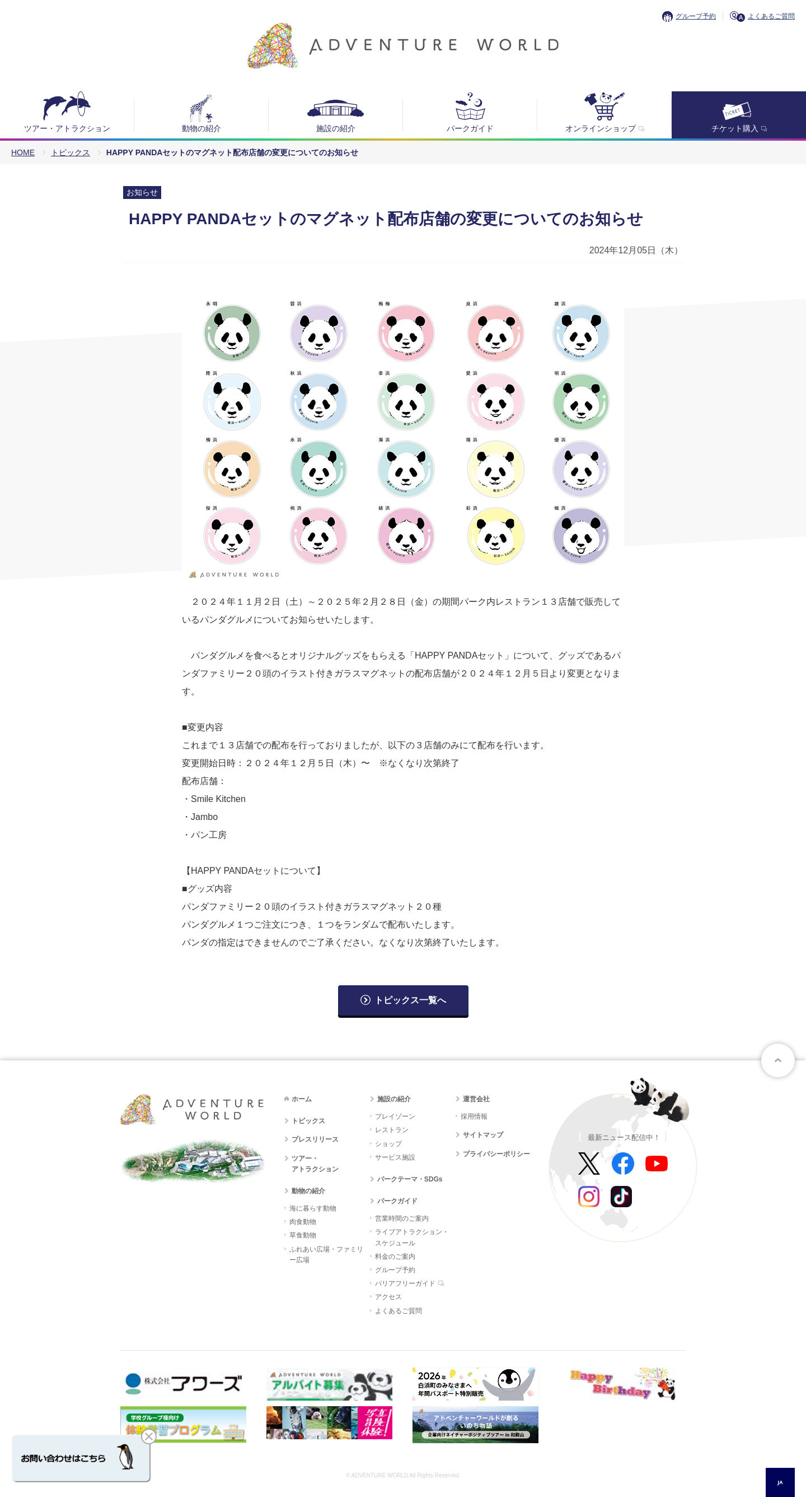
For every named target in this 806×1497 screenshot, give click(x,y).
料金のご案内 (395, 1256)
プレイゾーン (395, 1116)
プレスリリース (315, 1139)
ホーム (302, 1099)
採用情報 (474, 1116)
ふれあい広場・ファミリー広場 (326, 1254)
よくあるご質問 (771, 16)
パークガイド (470, 128)
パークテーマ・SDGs (410, 1179)
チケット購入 (734, 128)
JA (779, 1482)
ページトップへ (778, 1060)
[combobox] (780, 1482)
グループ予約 (696, 16)
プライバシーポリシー (496, 1154)
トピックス (70, 152)
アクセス (388, 1297)
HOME (23, 152)
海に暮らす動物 (312, 1208)
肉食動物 (302, 1222)
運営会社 (476, 1099)
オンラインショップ (600, 128)
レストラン (392, 1130)
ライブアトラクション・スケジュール (412, 1237)
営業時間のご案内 (402, 1218)
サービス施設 (395, 1157)
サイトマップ (483, 1135)
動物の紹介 (201, 128)
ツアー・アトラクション (67, 128)
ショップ (388, 1144)
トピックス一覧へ (410, 1000)
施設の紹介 (335, 128)
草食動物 (302, 1235)
